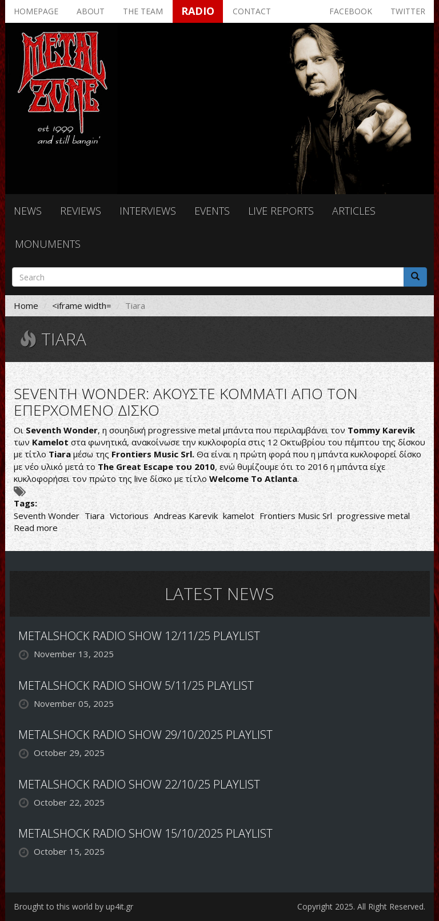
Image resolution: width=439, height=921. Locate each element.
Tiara (95, 515)
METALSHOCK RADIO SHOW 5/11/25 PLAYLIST (136, 685)
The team (143, 11)
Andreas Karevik (186, 515)
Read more (36, 527)
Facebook (350, 11)
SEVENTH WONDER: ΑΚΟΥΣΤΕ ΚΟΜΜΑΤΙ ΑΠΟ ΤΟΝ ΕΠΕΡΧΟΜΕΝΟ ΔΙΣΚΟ (186, 401)
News (28, 211)
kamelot (238, 515)
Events (212, 211)
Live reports (281, 211)
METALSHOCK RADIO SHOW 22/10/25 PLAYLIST (139, 784)
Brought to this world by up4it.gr (73, 906)
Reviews (80, 211)
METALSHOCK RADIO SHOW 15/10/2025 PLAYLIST (145, 833)
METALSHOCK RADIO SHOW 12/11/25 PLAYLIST (139, 636)
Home (26, 305)
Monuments (48, 244)
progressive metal (373, 515)
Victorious (129, 515)
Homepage (36, 11)
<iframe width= (81, 305)
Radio (197, 11)
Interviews (147, 211)
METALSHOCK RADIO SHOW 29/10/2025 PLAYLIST (145, 734)
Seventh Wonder (46, 515)
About (91, 11)
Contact (252, 11)
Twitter (407, 11)
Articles (354, 211)
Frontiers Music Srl (296, 515)
